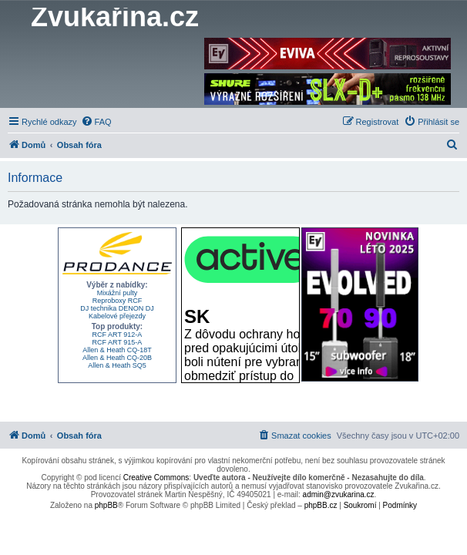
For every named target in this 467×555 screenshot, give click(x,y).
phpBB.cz (321, 505)
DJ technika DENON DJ (117, 308)
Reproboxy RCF (117, 300)
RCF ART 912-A (117, 334)
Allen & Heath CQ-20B (117, 358)
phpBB (106, 505)
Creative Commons (156, 477)
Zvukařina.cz (115, 17)
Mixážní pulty (117, 293)
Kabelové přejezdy (117, 316)
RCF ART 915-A (117, 342)
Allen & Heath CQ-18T (117, 350)
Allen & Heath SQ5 (117, 365)
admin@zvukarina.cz (339, 494)
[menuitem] (96, 122)
